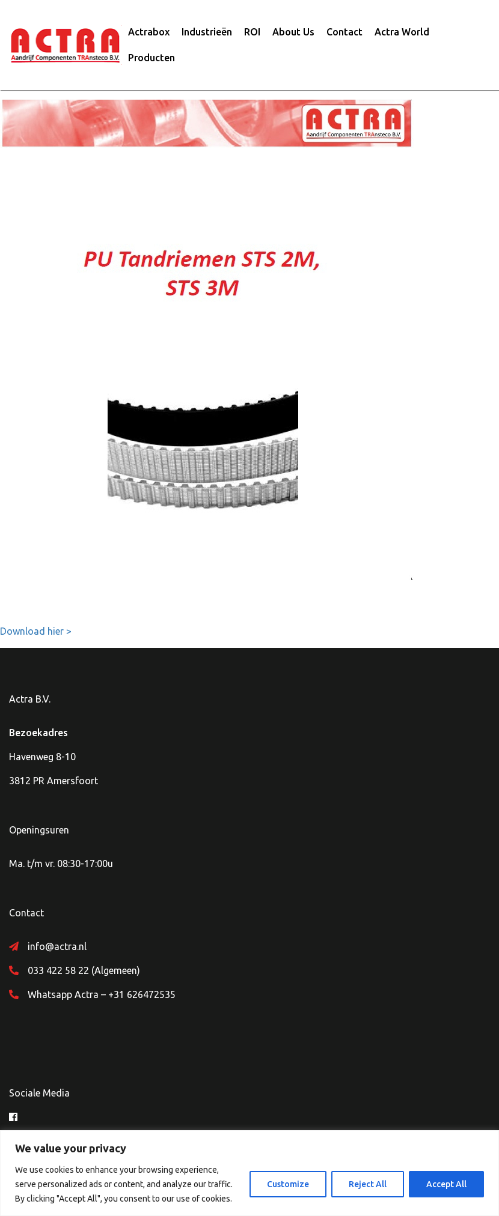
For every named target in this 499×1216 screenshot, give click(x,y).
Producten (151, 57)
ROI (252, 31)
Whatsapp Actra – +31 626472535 (102, 994)
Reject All (368, 1184)
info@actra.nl (57, 946)
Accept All (446, 1184)
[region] (249, 1173)
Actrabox (149, 31)
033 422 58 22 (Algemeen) (84, 970)
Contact (344, 31)
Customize (288, 1184)
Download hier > (36, 631)
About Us (293, 31)
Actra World (402, 31)
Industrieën (207, 31)
